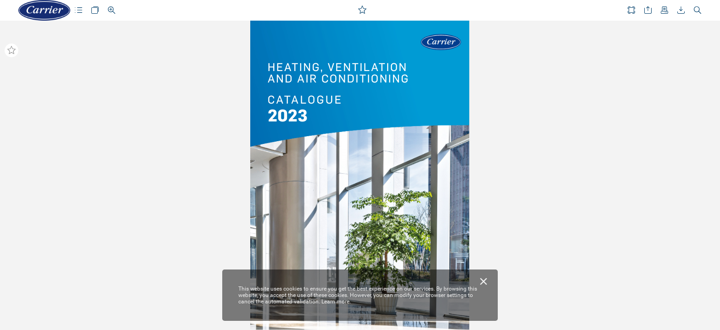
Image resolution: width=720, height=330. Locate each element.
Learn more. (336, 301)
